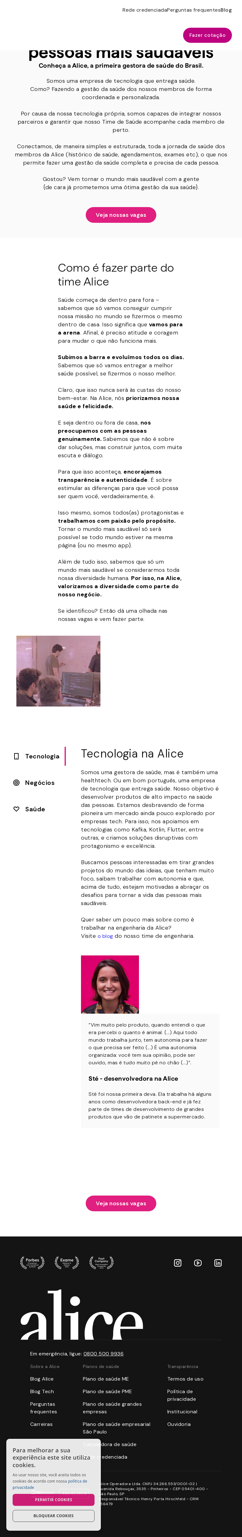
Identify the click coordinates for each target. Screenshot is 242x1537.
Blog (226, 10)
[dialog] (53, 1485)
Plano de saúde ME (106, 1379)
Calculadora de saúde (109, 1444)
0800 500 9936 (104, 1353)
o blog (105, 936)
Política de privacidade (181, 1395)
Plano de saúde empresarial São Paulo (116, 1428)
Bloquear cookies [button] (53, 1515)
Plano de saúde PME (107, 1391)
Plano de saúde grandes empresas (112, 1408)
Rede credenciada (145, 10)
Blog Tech (42, 1391)
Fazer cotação (207, 35)
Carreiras (41, 1424)
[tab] (37, 756)
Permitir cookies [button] (53, 1499)
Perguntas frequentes (194, 10)
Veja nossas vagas (121, 215)
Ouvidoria (179, 1424)
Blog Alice (42, 1379)
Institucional (182, 1411)
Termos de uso (185, 1379)
